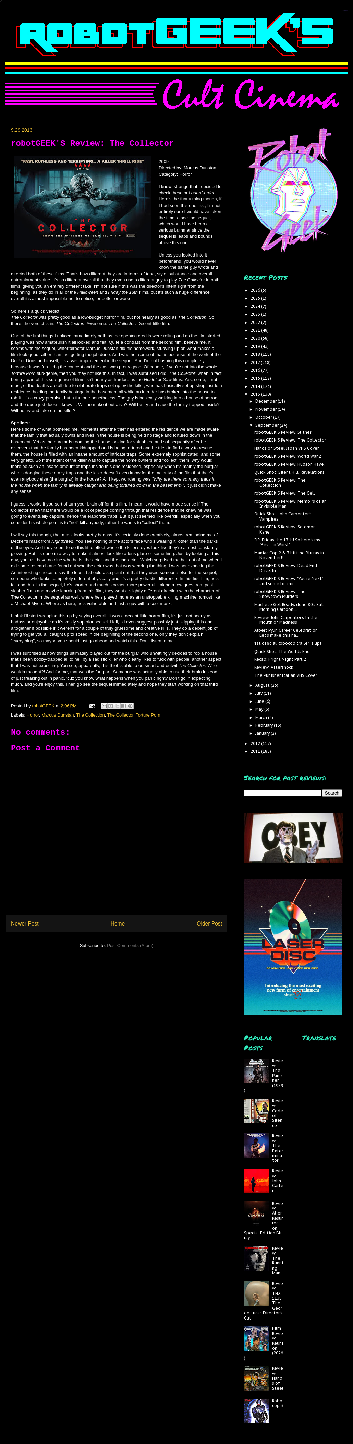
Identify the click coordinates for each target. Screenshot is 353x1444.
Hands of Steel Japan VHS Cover (286, 448)
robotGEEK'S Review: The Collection (280, 482)
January (263, 733)
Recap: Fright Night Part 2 (280, 659)
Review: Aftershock (273, 667)
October (264, 417)
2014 (256, 386)
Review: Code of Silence (277, 1113)
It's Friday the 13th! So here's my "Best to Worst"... (287, 542)
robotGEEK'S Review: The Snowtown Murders (280, 594)
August (263, 685)
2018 (256, 354)
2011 (256, 751)
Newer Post (25, 924)
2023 (256, 314)
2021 (256, 330)
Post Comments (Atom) (130, 945)
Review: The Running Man (277, 1260)
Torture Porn (148, 715)
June (260, 701)
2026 (256, 290)
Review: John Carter (277, 1180)
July (259, 693)
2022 (256, 322)
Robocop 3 (277, 1403)
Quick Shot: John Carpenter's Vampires (283, 516)
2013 (256, 394)
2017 (256, 362)
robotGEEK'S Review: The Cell (284, 493)
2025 (256, 298)
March (261, 717)
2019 (256, 346)
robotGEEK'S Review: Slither (282, 432)
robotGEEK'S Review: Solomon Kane (285, 529)
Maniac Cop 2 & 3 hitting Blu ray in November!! (289, 555)
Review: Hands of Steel (277, 1378)
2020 (256, 338)
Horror (33, 715)
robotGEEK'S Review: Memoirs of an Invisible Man (290, 504)
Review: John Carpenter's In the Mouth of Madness (285, 620)
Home (118, 924)
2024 (256, 306)
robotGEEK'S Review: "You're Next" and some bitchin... (288, 581)
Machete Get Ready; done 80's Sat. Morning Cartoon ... (289, 607)
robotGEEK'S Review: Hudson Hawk (289, 464)
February (264, 725)
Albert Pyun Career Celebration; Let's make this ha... (286, 633)
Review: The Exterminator (277, 1148)
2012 (256, 743)
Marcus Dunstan (57, 715)
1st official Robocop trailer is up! (287, 643)
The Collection (90, 715)
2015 (256, 378)
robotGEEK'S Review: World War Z (287, 456)
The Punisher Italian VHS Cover (285, 675)
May (259, 709)
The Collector (120, 715)
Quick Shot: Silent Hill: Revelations (289, 472)
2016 (256, 370)
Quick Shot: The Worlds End (282, 651)
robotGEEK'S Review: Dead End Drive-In (285, 568)
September (267, 425)
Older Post (209, 924)
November (266, 409)
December (266, 401)
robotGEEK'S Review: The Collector (290, 440)
